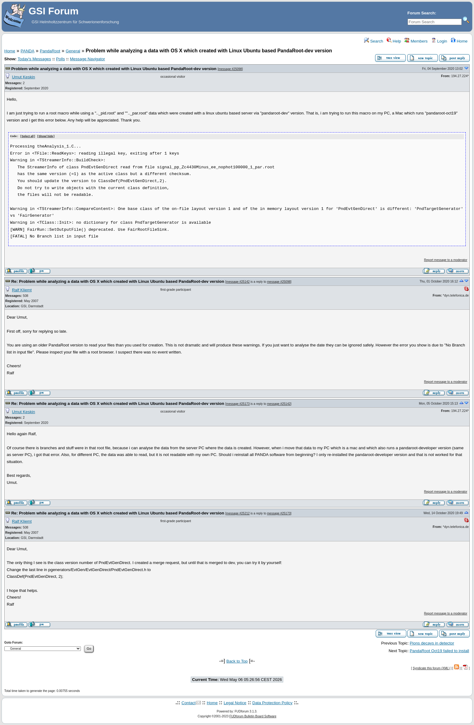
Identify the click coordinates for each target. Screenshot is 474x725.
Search (373, 41)
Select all (28, 136)
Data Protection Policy (272, 702)
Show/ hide (46, 136)
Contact (189, 702)
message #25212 (238, 513)
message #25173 (238, 403)
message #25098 (230, 69)
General (73, 51)
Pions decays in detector (432, 643)
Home (459, 41)
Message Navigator (87, 59)
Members (415, 41)
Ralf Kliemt (22, 289)
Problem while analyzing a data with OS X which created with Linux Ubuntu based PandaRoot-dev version (113, 68)
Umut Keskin (23, 77)
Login (439, 41)
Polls (60, 59)
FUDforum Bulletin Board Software (252, 716)
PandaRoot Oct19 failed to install (439, 650)
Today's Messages (34, 59)
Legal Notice (235, 702)
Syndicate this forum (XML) (431, 668)
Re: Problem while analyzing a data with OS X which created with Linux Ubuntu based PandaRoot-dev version (117, 281)
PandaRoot (50, 51)
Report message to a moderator (445, 259)
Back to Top (236, 661)
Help (394, 41)
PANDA (27, 51)
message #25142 (238, 281)
